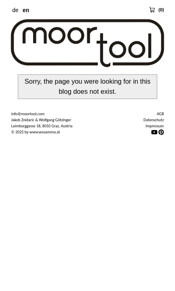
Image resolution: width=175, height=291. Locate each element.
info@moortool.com (28, 113)
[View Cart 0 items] (156, 9)
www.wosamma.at (45, 132)
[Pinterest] (161, 132)
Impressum (154, 126)
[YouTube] (154, 132)
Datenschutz (153, 119)
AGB (160, 113)
